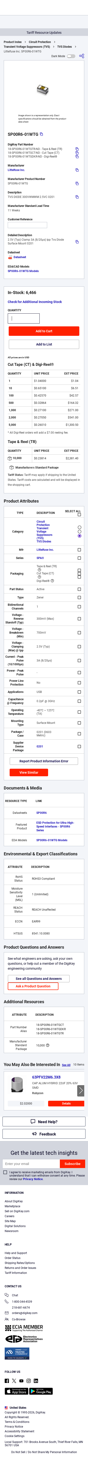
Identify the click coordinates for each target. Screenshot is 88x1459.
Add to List (44, 344)
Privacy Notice (33, 1179)
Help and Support (16, 1253)
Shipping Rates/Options (20, 1263)
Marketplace (12, 1206)
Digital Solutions (15, 1226)
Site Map (10, 1221)
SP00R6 (41, 813)
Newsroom (12, 1231)
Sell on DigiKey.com (17, 1211)
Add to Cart (44, 331)
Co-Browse (15, 1320)
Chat (11, 1295)
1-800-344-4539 (18, 1302)
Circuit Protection (40, 42)
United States (15, 1407)
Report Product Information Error (43, 761)
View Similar (28, 772)
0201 (40, 746)
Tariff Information (16, 1273)
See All (66, 1065)
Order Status (12, 1258)
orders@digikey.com (21, 1313)
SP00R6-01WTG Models (23, 271)
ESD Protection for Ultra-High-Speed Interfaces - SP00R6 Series (55, 826)
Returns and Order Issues (20, 1268)
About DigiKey (14, 1201)
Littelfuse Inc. (16, 170)
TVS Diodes (64, 46)
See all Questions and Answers (39, 979)
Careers (9, 1216)
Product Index (13, 42)
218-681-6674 (17, 1307)
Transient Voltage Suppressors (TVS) (27, 46)
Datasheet (17, 257)
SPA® (40, 558)
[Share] (81, 56)
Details (66, 1103)
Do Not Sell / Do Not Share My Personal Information (44, 1452)
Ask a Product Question (33, 986)
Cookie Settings (14, 1436)
